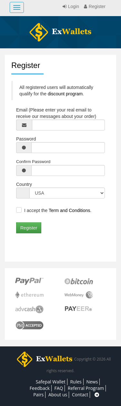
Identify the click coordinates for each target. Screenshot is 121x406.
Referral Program (86, 388)
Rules (75, 382)
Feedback (40, 388)
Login (70, 6)
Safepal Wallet (51, 382)
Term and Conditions (69, 210)
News (92, 382)
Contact (80, 395)
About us (57, 395)
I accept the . (57, 210)
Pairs (38, 395)
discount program (65, 93)
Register (94, 6)
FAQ (58, 388)
